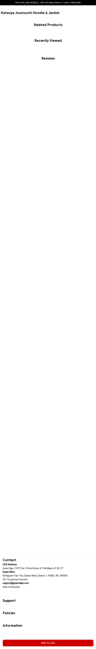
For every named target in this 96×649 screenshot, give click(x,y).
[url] (16, 583)
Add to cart (48, 643)
